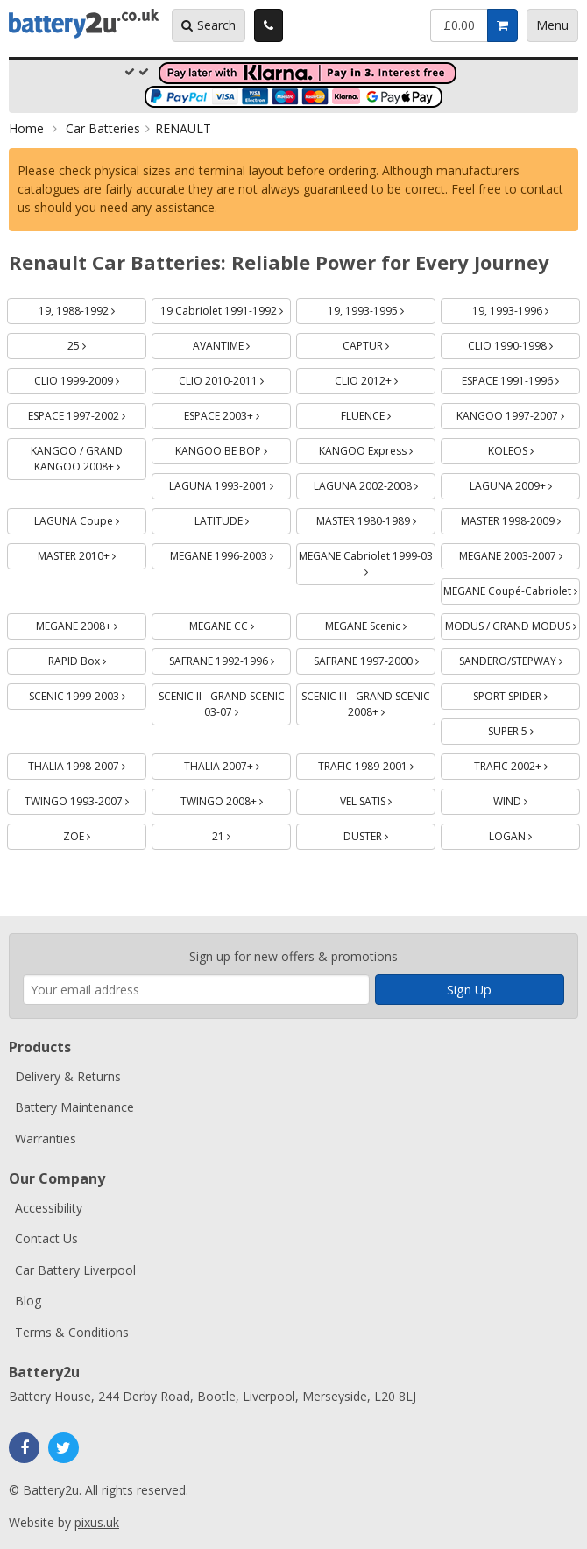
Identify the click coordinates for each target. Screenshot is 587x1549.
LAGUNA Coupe (90, 518)
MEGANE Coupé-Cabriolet (511, 588)
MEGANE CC (240, 623)
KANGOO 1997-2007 (518, 413)
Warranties (45, 1138)
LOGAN (531, 834)
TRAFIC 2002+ (527, 763)
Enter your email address (23, 924)
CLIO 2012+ (385, 378)
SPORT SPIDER (526, 693)
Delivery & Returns (68, 1076)
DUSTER (386, 834)
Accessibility (48, 1207)
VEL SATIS (386, 799)
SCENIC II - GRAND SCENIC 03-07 (222, 701)
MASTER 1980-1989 (376, 518)
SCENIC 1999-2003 (88, 693)
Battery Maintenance (74, 1107)
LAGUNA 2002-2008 (374, 483)
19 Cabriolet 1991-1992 (226, 308)
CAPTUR (386, 343)
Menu (552, 25)
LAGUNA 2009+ (525, 483)
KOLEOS (531, 448)
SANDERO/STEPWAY (520, 658)
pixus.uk (96, 1522)
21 (242, 834)
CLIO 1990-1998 (524, 343)
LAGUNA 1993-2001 (230, 483)
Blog (28, 1300)
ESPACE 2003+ (238, 413)
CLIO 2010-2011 (235, 378)
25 (97, 343)
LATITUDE (242, 518)
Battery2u (84, 24)
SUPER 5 (531, 728)
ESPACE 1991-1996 (521, 378)
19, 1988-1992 (92, 308)
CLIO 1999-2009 (90, 378)
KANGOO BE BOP (233, 448)
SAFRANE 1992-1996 (230, 658)
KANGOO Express (377, 448)
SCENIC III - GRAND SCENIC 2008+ (365, 701)
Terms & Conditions (72, 1332)
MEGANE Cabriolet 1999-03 (367, 560)
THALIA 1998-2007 (87, 763)
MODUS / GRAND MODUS (513, 623)
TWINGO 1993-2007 (85, 799)
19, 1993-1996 (526, 308)
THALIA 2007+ (238, 763)
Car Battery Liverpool (75, 1270)
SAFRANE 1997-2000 (375, 658)
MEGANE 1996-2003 (231, 553)
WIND (531, 799)
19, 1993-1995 (381, 308)
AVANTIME (242, 343)
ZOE (97, 834)
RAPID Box (97, 658)
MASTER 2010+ (92, 553)
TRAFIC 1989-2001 (376, 763)
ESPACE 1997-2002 (87, 413)
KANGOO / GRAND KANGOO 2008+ (88, 456)
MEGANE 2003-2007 (520, 553)
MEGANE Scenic (380, 623)
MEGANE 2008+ (91, 623)
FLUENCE (386, 413)
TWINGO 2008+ (236, 799)
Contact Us (46, 1238)
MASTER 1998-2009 (521, 518)
